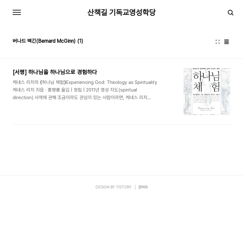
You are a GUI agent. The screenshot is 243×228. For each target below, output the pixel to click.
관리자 (143, 187)
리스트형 (226, 42)
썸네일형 (217, 42)
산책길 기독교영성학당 (121, 12)
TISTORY (123, 187)
